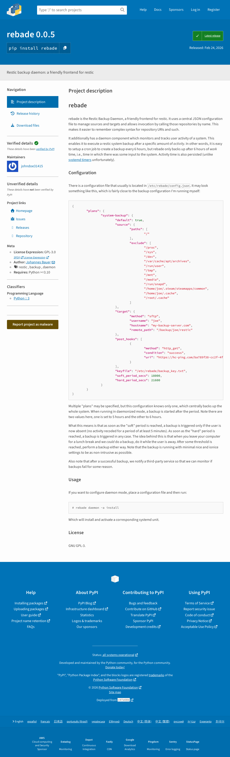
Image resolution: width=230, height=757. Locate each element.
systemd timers (80, 159)
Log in (195, 9)
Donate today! (115, 667)
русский (179, 722)
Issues (17, 219)
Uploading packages (29, 609)
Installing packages (29, 603)
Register (214, 9)
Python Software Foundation (113, 679)
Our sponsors (87, 626)
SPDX (17, 257)
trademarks (156, 675)
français (45, 722)
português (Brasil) (77, 722)
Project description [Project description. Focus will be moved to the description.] (27, 101)
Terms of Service (197, 603)
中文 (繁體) (162, 722)
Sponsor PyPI (143, 620)
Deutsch (128, 722)
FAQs (31, 626)
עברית (192, 722)
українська (98, 722)
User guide (29, 615)
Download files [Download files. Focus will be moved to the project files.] (24, 125)
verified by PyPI (45, 149)
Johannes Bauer (38, 262)
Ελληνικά (114, 722)
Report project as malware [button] (33, 324)
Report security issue (199, 609)
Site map (115, 692)
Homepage (21, 210)
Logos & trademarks (87, 620)
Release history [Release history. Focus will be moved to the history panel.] (25, 113)
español (32, 722)
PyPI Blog (85, 603)
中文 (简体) (144, 722)
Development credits (141, 626)
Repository (21, 235)
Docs (157, 9)
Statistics (87, 615)
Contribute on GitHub (141, 609)
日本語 (58, 722)
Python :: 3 (21, 298)
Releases (19, 227)
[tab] (32, 102)
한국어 (220, 722)
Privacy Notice (197, 620)
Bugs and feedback (143, 603)
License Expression (34, 257)
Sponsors (176, 9)
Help (143, 9)
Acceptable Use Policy (197, 626)
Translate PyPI (141, 615)
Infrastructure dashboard (85, 609)
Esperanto (206, 722)
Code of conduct (197, 615)
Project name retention (28, 620)
